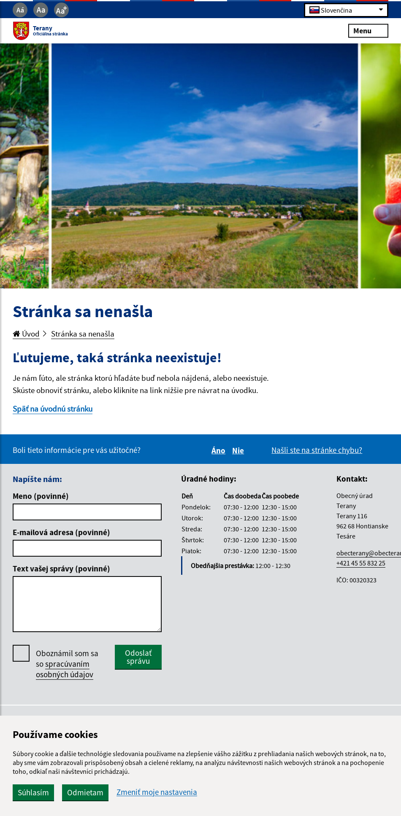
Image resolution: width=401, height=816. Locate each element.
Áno (219, 450)
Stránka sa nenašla (82, 334)
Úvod (26, 334)
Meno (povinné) (41, 496)
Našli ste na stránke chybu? (316, 450)
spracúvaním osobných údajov (64, 669)
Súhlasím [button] (33, 792)
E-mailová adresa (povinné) (61, 532)
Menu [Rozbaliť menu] (368, 30)
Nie (239, 450)
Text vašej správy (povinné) (61, 568)
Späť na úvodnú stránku (52, 409)
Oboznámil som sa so (67, 664)
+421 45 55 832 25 (360, 563)
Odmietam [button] (85, 792)
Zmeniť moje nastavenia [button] (157, 792)
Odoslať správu (138, 657)
